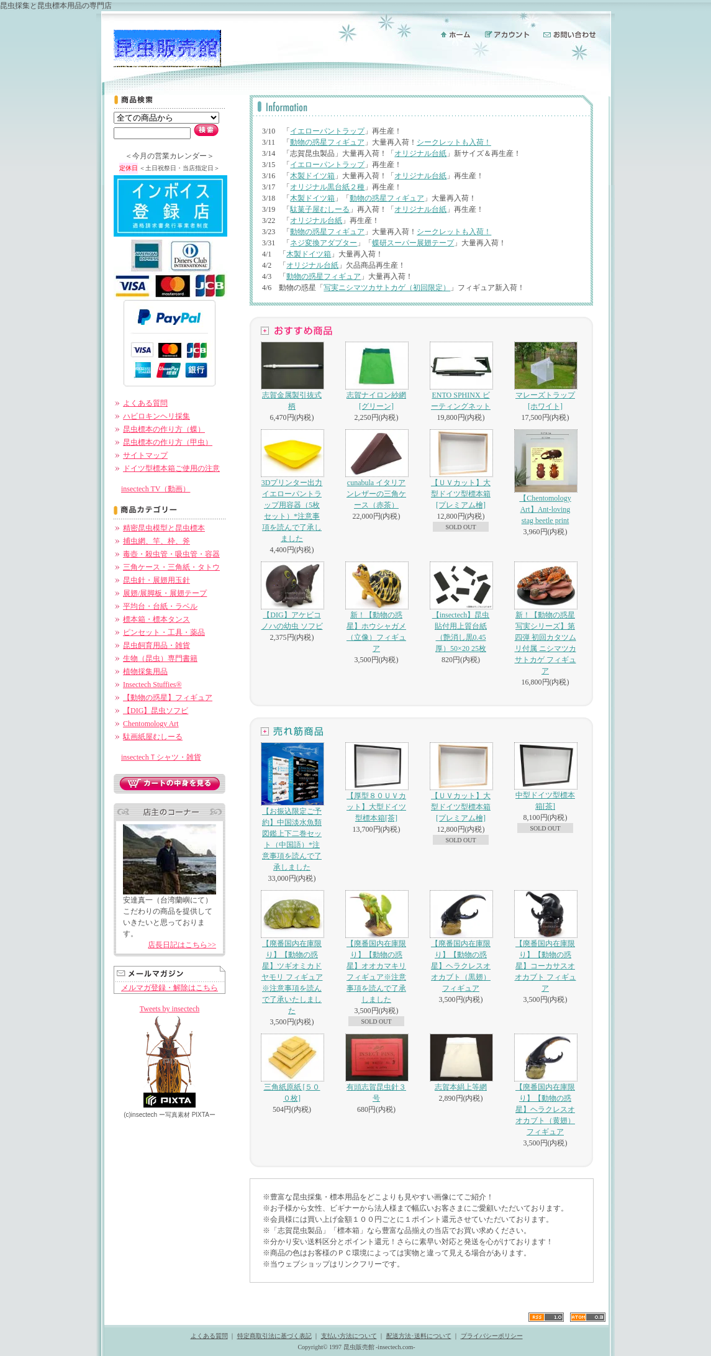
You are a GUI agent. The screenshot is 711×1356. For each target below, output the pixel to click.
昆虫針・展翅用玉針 (156, 580)
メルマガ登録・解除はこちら (169, 987)
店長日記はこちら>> (182, 944)
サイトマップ (145, 455)
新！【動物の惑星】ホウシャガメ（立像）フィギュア (376, 607)
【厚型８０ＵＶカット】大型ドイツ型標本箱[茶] (376, 782)
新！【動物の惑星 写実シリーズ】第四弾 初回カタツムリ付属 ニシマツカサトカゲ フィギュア (545, 618)
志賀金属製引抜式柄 (292, 376)
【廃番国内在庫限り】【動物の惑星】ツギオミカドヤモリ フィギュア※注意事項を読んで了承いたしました (292, 952)
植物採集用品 (145, 671)
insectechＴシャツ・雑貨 (161, 757)
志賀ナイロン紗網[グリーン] (376, 376)
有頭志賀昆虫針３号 (376, 1068)
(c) (140, 1114)
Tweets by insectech (169, 1008)
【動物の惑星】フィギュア (167, 697)
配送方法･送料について (418, 1335)
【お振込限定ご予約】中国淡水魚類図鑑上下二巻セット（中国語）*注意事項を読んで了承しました (292, 806)
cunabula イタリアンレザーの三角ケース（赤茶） (376, 469)
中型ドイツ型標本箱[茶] (545, 776)
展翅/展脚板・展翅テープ (165, 593)
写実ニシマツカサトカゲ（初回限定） (387, 287)
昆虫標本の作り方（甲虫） (167, 442)
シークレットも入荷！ (454, 142)
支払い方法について (349, 1335)
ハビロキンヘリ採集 (156, 416)
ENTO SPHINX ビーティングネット (461, 376)
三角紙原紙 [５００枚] (292, 1068)
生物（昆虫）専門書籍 (160, 658)
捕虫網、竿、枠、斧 (156, 541)
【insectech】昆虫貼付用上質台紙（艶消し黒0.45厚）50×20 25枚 (461, 607)
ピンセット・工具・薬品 (164, 632)
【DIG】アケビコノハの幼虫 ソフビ (292, 596)
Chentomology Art (151, 723)
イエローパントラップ (327, 131)
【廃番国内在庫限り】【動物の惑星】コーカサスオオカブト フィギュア (545, 941)
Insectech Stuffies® (152, 684)
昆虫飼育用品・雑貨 (156, 645)
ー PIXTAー (187, 1114)
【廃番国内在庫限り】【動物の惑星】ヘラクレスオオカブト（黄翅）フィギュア (545, 1085)
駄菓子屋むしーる (320, 209)
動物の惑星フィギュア (327, 142)
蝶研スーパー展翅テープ (413, 243)
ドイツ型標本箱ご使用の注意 (171, 468)
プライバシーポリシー (492, 1335)
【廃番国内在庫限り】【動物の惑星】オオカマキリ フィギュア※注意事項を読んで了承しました (376, 947)
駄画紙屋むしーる (153, 736)
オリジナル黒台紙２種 (327, 187)
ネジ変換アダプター (323, 243)
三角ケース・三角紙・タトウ (171, 567)
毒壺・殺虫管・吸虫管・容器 (171, 554)
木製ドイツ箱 (312, 175)
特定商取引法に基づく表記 (274, 1335)
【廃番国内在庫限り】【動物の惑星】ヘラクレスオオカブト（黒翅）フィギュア (461, 941)
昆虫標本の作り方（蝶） (164, 429)
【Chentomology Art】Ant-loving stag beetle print (545, 477)
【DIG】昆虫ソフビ (155, 710)
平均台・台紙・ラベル (160, 606)
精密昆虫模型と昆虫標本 (164, 528)
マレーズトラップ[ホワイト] (545, 376)
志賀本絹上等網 (461, 1062)
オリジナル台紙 (420, 153)
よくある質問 (145, 403)
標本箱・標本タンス (156, 619)
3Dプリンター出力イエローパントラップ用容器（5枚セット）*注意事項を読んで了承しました (292, 486)
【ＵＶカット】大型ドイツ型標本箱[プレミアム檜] (461, 469)
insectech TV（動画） (155, 489)
